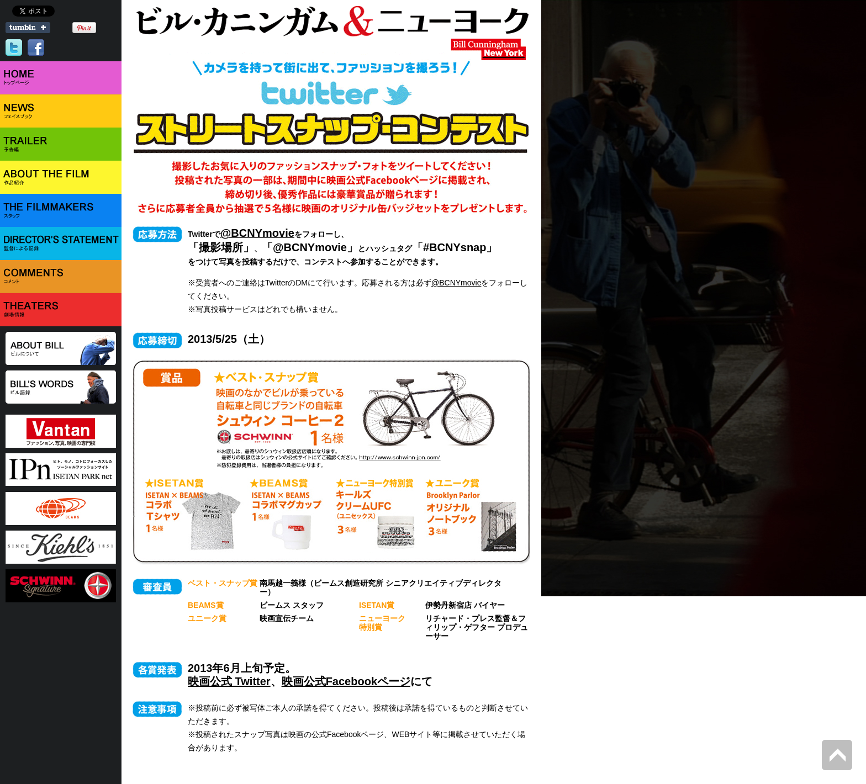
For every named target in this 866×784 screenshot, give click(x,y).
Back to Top (837, 755)
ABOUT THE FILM (61, 177)
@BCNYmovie (456, 282)
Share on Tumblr (28, 27)
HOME (61, 77)
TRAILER (61, 144)
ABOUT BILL (61, 348)
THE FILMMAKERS (61, 210)
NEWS (61, 111)
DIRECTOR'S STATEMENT (61, 243)
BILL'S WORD (61, 387)
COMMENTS (61, 276)
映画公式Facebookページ (346, 681)
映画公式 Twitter (229, 681)
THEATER (61, 309)
